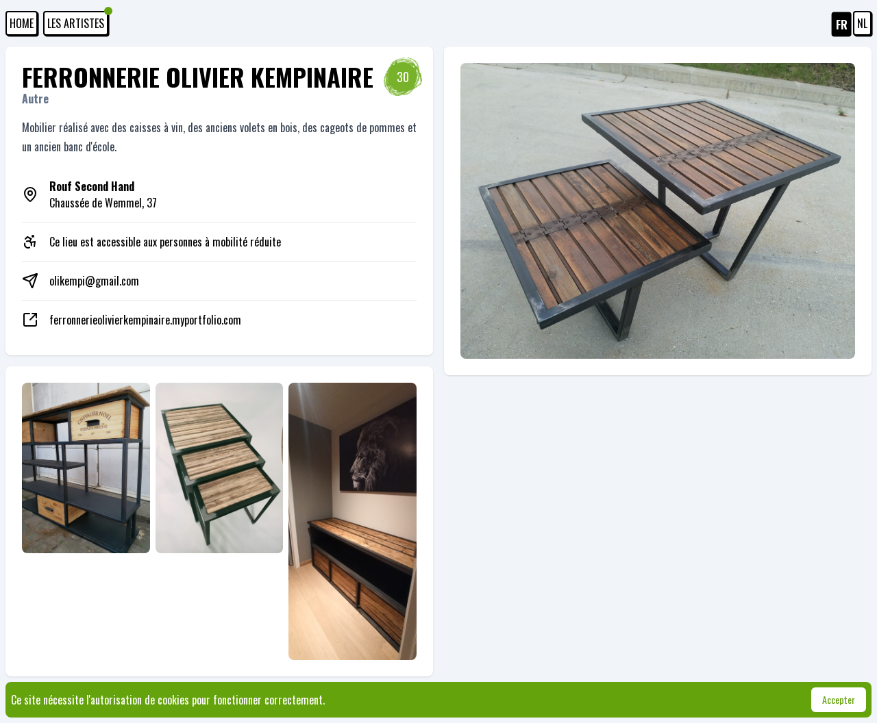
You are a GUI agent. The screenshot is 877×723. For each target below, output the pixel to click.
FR (842, 24)
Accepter (838, 699)
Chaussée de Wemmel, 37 (103, 194)
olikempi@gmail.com (94, 280)
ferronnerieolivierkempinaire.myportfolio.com (145, 320)
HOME (22, 23)
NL (862, 23)
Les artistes (77, 21)
